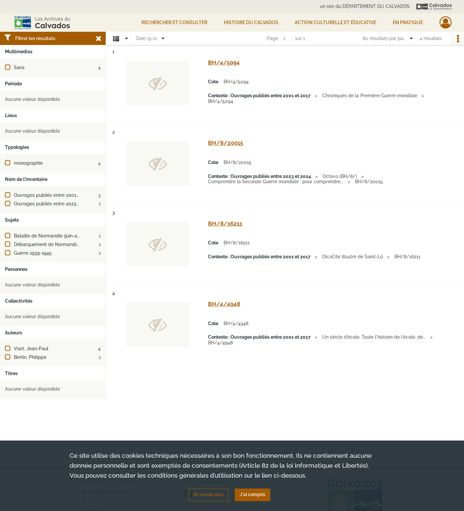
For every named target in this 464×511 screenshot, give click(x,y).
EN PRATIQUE (408, 22)
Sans (19, 67)
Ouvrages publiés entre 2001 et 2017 (53, 195)
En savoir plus (209, 494)
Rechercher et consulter (174, 22)
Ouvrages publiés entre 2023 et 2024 (53, 203)
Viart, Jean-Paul (31, 348)
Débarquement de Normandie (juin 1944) (58, 244)
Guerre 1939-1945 (33, 253)
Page (272, 38)
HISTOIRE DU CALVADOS (251, 22)
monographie (28, 163)
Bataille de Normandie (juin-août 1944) (55, 235)
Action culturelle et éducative (335, 22)
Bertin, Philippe (30, 357)
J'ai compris (252, 494)
